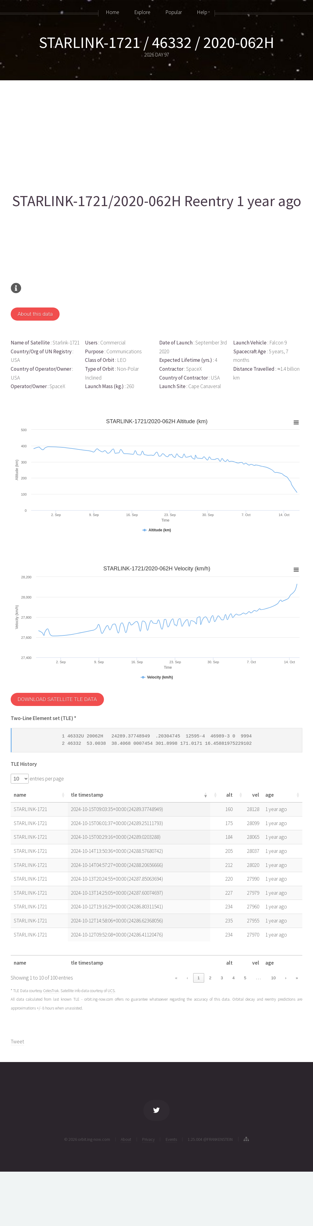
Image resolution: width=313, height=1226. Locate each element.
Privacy (148, 1139)
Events (171, 1139)
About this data (35, 314)
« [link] (176, 978)
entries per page (46, 778)
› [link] (285, 978)
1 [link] (198, 978)
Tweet (17, 1041)
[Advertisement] (156, 133)
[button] (63, 795)
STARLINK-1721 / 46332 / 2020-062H (156, 42)
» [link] (297, 978)
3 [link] (222, 978)
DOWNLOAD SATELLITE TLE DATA (57, 699)
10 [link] (273, 978)
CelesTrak (51, 990)
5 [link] (245, 978)
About (126, 1139)
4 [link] (233, 978)
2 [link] (210, 978)
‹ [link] (187, 978)
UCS (111, 990)
